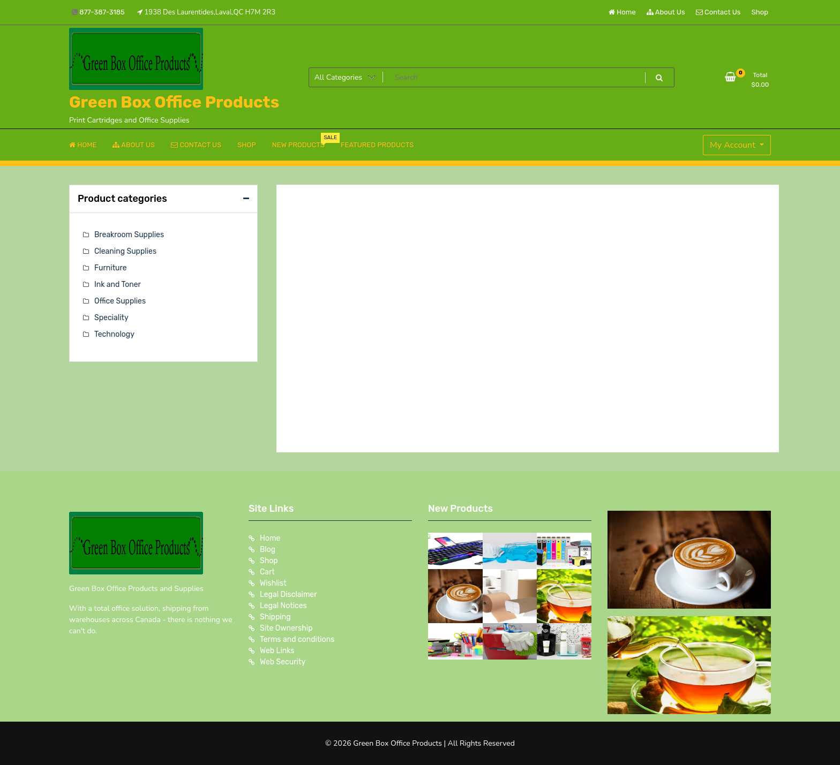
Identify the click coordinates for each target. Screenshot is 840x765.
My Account (734, 145)
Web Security (282, 661)
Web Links (277, 650)
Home (622, 12)
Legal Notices (283, 605)
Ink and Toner (117, 284)
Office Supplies (120, 301)
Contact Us (718, 12)
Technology (114, 334)
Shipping (275, 617)
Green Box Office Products (174, 102)
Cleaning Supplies (125, 251)
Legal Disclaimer (288, 594)
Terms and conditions (297, 639)
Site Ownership (286, 628)
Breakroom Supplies (129, 234)
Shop (760, 12)
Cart (267, 572)
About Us (666, 12)
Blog (267, 549)
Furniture (110, 267)
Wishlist (273, 583)
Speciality (111, 317)
